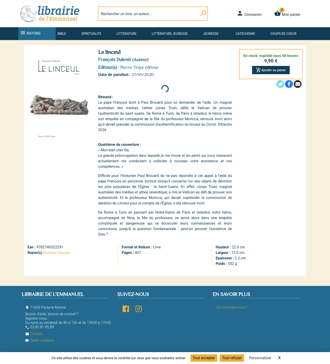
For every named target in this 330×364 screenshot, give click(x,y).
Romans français (57, 252)
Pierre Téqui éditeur (139, 67)
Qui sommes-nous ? (232, 307)
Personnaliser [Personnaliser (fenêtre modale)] (260, 358)
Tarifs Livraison (39, 340)
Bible (62, 33)
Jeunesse (210, 33)
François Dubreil (114, 59)
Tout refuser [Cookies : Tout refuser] (232, 358)
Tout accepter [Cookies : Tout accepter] (204, 358)
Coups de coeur (283, 33)
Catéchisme (245, 33)
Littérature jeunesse (170, 33)
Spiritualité (91, 33)
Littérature (127, 33)
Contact (34, 333)
